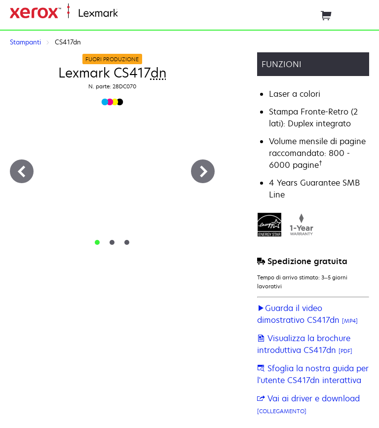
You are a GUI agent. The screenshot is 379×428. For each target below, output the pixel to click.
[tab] (97, 242)
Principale (133, 13)
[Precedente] (22, 171)
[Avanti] (203, 171)
